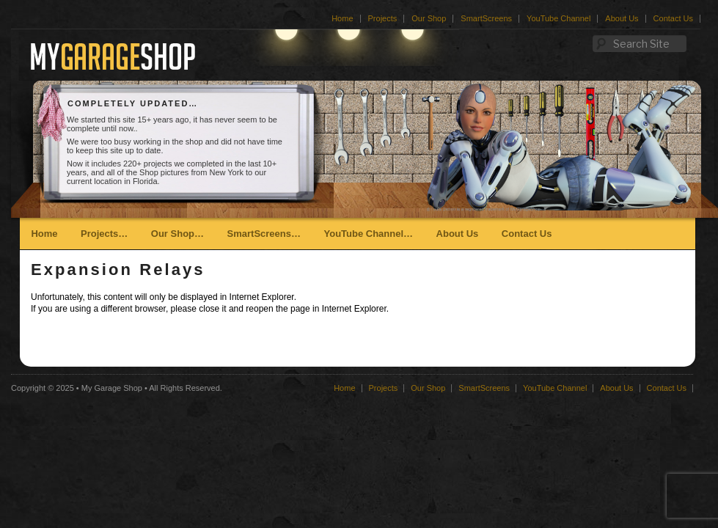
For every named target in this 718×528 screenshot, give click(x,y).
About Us (621, 18)
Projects (383, 18)
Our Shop (428, 18)
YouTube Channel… (368, 233)
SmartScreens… (264, 233)
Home (342, 18)
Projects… (104, 233)
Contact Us (673, 18)
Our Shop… (177, 233)
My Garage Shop (111, 388)
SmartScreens (486, 18)
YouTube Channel (558, 18)
